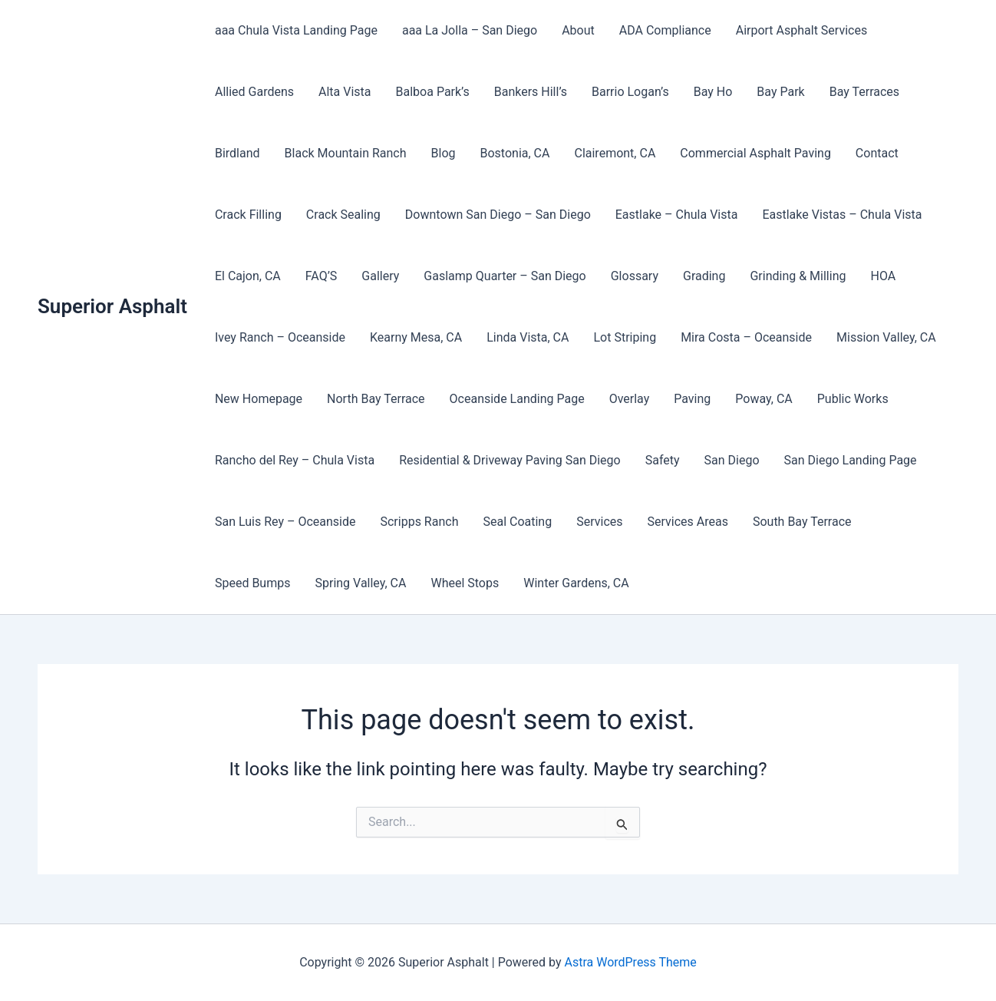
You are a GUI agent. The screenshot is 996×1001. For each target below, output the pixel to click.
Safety (662, 460)
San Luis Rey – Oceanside (285, 521)
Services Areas (688, 521)
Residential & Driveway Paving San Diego (510, 460)
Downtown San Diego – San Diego (498, 214)
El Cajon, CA (248, 276)
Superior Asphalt (112, 306)
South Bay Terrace (802, 521)
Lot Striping (624, 337)
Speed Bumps (253, 583)
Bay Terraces (864, 91)
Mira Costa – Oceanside (746, 337)
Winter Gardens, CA (575, 583)
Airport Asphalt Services (801, 30)
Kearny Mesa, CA (416, 337)
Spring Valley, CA (360, 583)
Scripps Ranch (419, 521)
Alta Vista (344, 91)
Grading (704, 276)
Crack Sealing (343, 214)
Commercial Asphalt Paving (755, 153)
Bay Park (780, 91)
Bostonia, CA (515, 153)
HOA (882, 276)
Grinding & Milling (798, 276)
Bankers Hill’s (530, 91)
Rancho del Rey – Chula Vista (294, 460)
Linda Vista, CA (527, 337)
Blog (443, 153)
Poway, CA (763, 398)
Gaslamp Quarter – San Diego (504, 276)
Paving (692, 398)
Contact (877, 153)
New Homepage (258, 398)
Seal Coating (517, 521)
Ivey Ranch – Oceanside (280, 337)
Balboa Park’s (433, 91)
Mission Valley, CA (886, 337)
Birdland (237, 153)
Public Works (853, 398)
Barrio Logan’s (630, 91)
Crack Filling (248, 214)
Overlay (629, 398)
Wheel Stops (464, 583)
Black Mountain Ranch (346, 153)
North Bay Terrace (376, 398)
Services (599, 521)
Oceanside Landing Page (517, 398)
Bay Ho (713, 91)
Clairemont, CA (614, 153)
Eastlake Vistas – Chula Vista (842, 214)
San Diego (732, 460)
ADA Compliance (665, 30)
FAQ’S (321, 276)
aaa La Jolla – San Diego (469, 30)
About (578, 30)
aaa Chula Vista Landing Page (296, 30)
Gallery (380, 276)
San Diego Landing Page (850, 460)
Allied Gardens (254, 91)
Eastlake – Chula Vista (676, 214)
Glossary (634, 276)
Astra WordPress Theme (630, 962)
